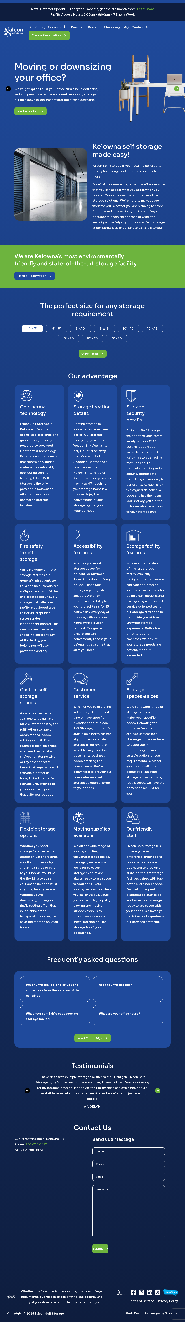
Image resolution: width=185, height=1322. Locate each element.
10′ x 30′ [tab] (116, 338)
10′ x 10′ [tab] (128, 329)
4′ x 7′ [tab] (32, 329)
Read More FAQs (89, 1039)
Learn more (145, 9)
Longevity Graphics (163, 1313)
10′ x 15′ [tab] (152, 329)
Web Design (135, 1313)
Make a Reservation (31, 276)
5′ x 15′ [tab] (104, 329)
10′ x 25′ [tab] (92, 338)
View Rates (89, 354)
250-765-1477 (36, 1145)
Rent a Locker (27, 111)
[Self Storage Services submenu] (67, 27)
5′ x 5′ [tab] (56, 329)
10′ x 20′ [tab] (68, 338)
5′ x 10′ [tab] (80, 329)
